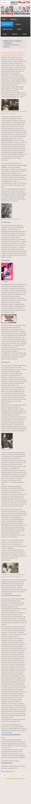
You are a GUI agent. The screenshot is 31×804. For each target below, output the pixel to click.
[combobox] (9, 2)
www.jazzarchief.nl (6, 763)
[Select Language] (16, 4)
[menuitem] (5, 19)
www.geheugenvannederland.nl (11, 734)
